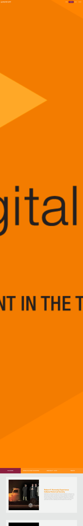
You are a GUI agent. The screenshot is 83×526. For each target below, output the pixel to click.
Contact (79, 1)
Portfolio (71, 1)
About (76, 1)
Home (66, 1)
